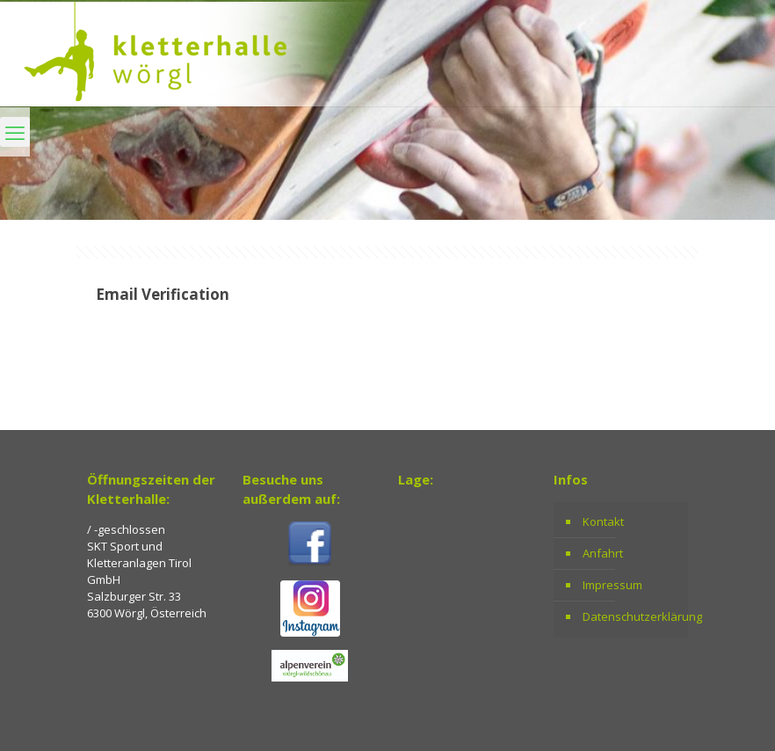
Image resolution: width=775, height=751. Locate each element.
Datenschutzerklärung (631, 616)
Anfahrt (603, 553)
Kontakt (603, 521)
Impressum (612, 585)
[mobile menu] (15, 132)
